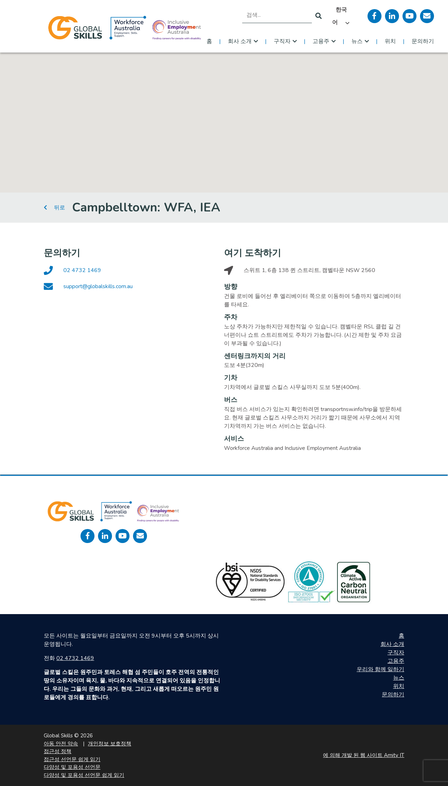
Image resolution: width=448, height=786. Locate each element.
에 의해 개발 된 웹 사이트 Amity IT (363, 755)
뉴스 (357, 41)
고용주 (321, 41)
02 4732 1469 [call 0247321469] (75, 658)
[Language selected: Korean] (344, 16)
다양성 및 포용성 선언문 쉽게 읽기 (84, 775)
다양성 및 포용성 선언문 (72, 767)
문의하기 (423, 41)
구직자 (282, 41)
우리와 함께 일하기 (380, 669)
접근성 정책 (57, 751)
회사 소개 (240, 41)
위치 (390, 41)
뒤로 (54, 207)
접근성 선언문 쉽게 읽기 (72, 759)
